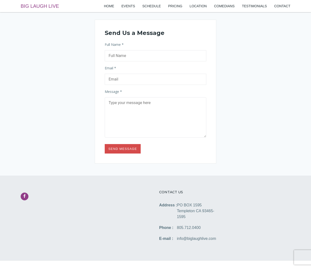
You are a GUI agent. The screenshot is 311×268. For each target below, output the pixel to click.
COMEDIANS (224, 6)
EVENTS (128, 6)
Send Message (122, 149)
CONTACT (282, 6)
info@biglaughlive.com (196, 238)
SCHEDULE (151, 6)
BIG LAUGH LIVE (40, 6)
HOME (109, 6)
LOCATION (198, 6)
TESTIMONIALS (254, 6)
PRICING (175, 6)
